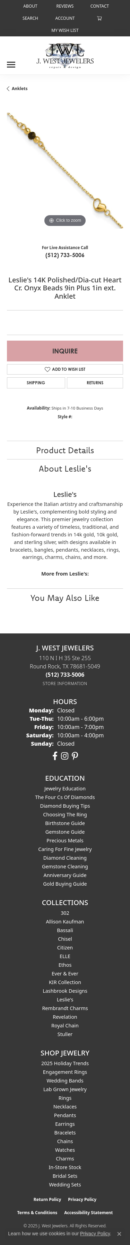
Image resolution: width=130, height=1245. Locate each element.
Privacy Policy (82, 1199)
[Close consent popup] (119, 1234)
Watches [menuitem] (65, 1150)
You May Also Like (65, 598)
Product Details (65, 450)
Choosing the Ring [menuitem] (65, 814)
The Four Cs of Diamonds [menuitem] (65, 797)
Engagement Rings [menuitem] (65, 1072)
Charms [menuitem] (65, 1158)
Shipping (36, 382)
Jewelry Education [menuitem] (65, 788)
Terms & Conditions (37, 1213)
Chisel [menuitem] (65, 939)
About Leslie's (65, 468)
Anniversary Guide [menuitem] (64, 875)
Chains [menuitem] (65, 1141)
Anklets (20, 88)
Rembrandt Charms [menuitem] (65, 1008)
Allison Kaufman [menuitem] (65, 921)
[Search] (30, 18)
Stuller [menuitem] (65, 1034)
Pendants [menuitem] (65, 1115)
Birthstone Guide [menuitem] (65, 823)
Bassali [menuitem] (65, 930)
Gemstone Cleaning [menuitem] (65, 866)
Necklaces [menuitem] (65, 1106)
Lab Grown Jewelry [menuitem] (65, 1089)
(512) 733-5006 (65, 255)
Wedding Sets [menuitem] (65, 1184)
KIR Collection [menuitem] (65, 982)
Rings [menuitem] (65, 1098)
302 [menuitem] (65, 913)
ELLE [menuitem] (65, 956)
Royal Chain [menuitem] (65, 1025)
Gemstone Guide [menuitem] (65, 831)
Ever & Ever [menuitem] (65, 973)
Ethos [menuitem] (65, 965)
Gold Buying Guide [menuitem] (65, 883)
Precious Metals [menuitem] (64, 840)
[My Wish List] (64, 30)
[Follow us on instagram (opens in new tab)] (64, 756)
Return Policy (47, 1199)
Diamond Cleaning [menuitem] (65, 857)
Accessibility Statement (88, 1213)
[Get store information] (65, 683)
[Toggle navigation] (11, 62)
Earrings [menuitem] (65, 1124)
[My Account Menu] (65, 18)
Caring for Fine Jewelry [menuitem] (65, 849)
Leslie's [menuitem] (65, 999)
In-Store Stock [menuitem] (65, 1167)
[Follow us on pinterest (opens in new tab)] (75, 756)
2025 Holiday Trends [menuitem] (65, 1063)
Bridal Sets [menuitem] (65, 1176)
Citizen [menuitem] (65, 947)
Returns (95, 382)
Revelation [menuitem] (65, 1017)
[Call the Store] (65, 674)
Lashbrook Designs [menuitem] (65, 991)
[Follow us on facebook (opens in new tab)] (55, 756)
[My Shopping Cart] (99, 18)
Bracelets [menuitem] (65, 1132)
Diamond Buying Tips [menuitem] (65, 806)
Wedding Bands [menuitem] (64, 1080)
